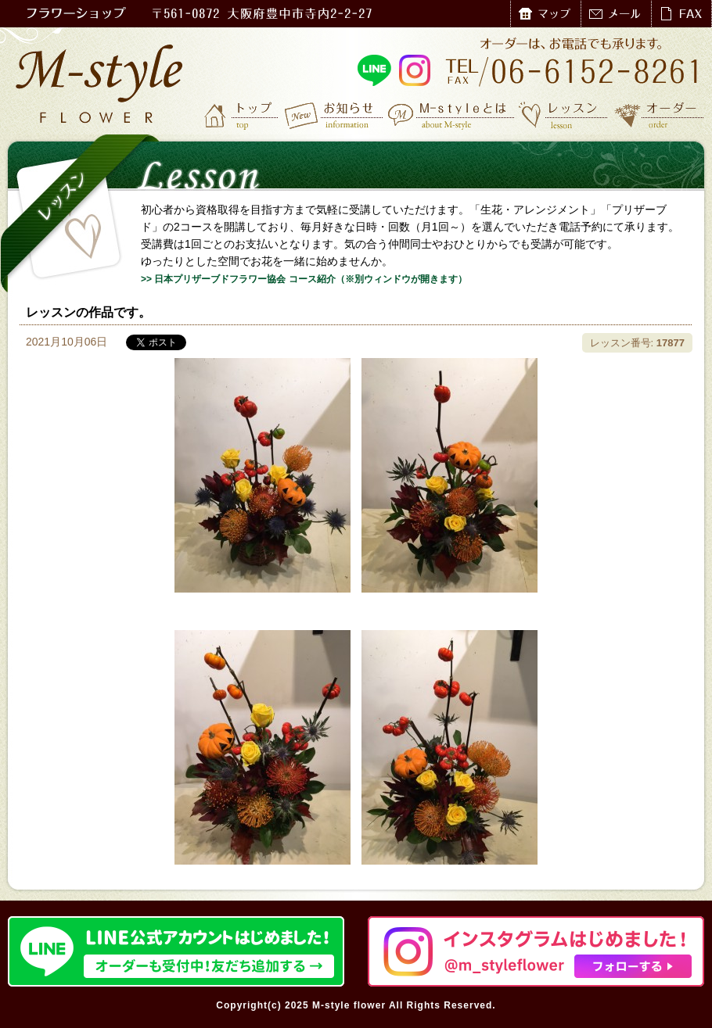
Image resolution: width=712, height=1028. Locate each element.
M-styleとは (451, 114)
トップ (242, 114)
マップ (545, 13)
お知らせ (334, 114)
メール (616, 13)
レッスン (563, 114)
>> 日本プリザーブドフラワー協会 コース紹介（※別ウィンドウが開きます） (304, 279)
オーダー (659, 114)
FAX (681, 13)
